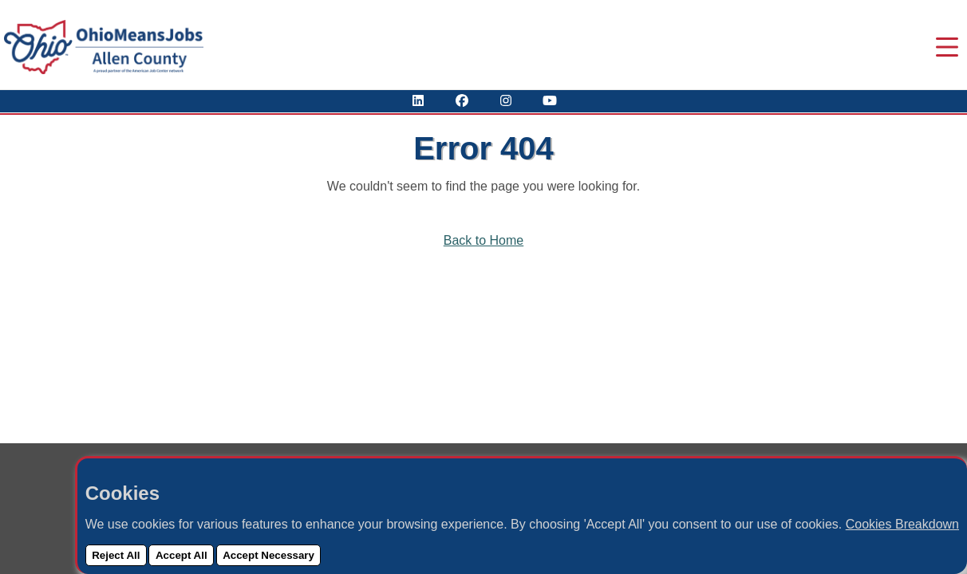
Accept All (181, 555)
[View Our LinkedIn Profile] (418, 101)
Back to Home (483, 240)
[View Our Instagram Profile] (506, 101)
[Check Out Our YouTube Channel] (550, 101)
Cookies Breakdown (902, 524)
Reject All (116, 555)
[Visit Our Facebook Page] (462, 101)
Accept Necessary (268, 555)
